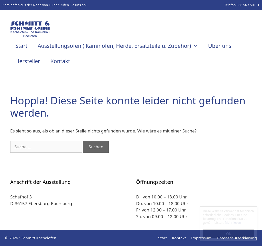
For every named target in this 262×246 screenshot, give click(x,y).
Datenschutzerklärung (237, 237)
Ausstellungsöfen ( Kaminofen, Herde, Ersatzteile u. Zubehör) (120, 45)
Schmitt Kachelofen (38, 237)
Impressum (201, 237)
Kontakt (60, 61)
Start (21, 45)
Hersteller (27, 61)
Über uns (219, 45)
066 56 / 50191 (248, 5)
